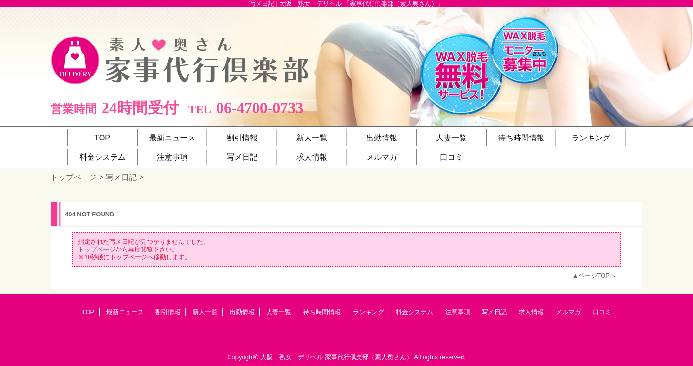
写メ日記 (121, 177)
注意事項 (457, 312)
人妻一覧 (278, 312)
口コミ (601, 312)
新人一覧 (205, 312)
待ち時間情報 (322, 312)
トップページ (74, 177)
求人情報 (531, 312)
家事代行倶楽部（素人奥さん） (368, 357)
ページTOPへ (597, 275)
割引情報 (167, 312)
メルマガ (568, 312)
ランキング (368, 312)
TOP (102, 137)
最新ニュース (125, 312)
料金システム (414, 312)
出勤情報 (242, 312)
